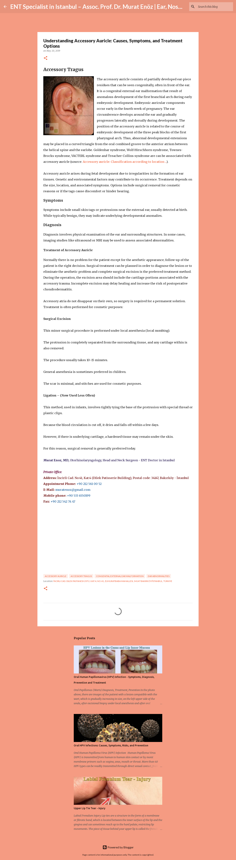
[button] (45, 58)
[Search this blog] (213, 6)
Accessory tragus (81, 576)
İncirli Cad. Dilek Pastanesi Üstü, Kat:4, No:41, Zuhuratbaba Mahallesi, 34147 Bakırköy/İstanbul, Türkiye (112, 581)
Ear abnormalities (158, 576)
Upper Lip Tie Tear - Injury (89, 808)
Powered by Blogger (118, 847)
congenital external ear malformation (120, 576)
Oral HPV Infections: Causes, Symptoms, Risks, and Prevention (111, 745)
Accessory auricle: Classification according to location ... (124, 162)
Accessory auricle (55, 576)
